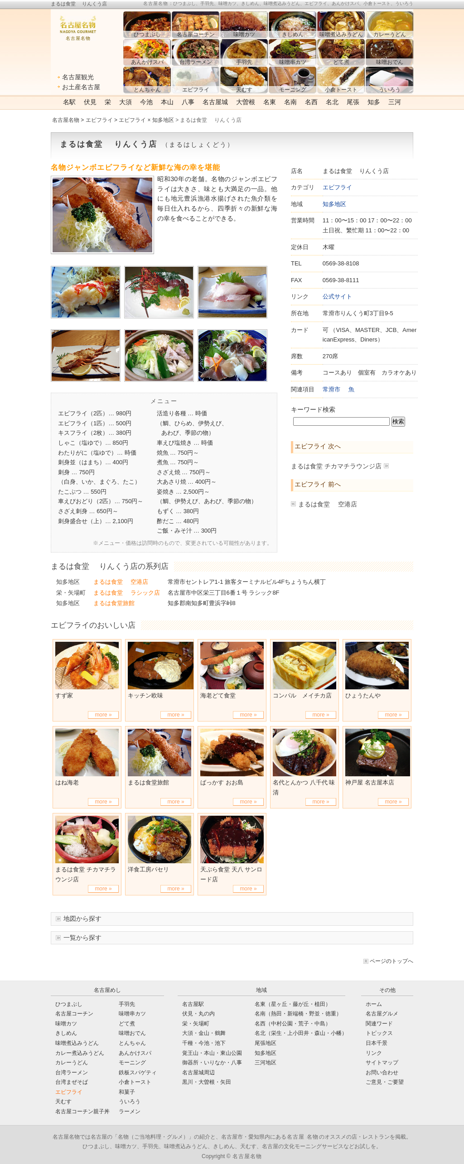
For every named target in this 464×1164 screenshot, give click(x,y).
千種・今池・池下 (204, 1043)
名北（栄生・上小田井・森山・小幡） (301, 1033)
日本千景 (376, 1043)
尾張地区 (265, 1043)
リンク (374, 1053)
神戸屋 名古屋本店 (369, 782)
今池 (146, 102)
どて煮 (127, 1023)
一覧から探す (82, 937)
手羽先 (127, 1004)
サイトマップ (382, 1062)
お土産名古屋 (81, 87)
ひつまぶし (68, 1004)
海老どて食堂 (218, 695)
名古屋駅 (193, 1004)
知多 (373, 102)
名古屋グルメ (382, 1013)
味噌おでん (132, 1033)
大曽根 (245, 102)
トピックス (379, 1033)
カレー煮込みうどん (79, 1053)
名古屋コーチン (74, 1013)
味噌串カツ (132, 1013)
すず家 (64, 695)
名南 (290, 102)
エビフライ (99, 120)
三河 (394, 102)
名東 (269, 102)
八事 (188, 102)
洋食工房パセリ (148, 869)
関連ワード (379, 1023)
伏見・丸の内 (198, 1013)
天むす (63, 1101)
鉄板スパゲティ (138, 1072)
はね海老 (67, 782)
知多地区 (334, 204)
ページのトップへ (391, 961)
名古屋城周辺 (198, 1072)
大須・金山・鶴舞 (204, 1033)
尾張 (353, 102)
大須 (125, 102)
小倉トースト (135, 1082)
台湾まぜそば (71, 1082)
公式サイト (337, 296)
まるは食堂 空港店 (327, 504)
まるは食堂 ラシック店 (126, 592)
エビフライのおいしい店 (93, 625)
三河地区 (265, 1062)
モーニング (132, 1062)
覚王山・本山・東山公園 (212, 1053)
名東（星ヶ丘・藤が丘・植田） (293, 1004)
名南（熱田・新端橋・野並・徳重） (298, 1013)
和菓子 (127, 1092)
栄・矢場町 (71, 592)
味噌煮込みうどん (77, 1043)
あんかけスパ (135, 1053)
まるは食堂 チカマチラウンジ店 (336, 466)
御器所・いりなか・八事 (212, 1062)
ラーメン (129, 1111)
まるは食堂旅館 (114, 603)
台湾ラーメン (71, 1072)
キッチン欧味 (145, 695)
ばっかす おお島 (221, 782)
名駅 (69, 102)
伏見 (90, 102)
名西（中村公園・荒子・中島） (293, 1023)
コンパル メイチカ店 (302, 695)
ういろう (129, 1101)
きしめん (66, 1033)
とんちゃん (132, 1043)
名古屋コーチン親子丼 (82, 1111)
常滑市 (331, 389)
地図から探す (82, 918)
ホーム (374, 1004)
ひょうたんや (363, 695)
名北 (332, 102)
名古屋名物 (65, 120)
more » (103, 715)
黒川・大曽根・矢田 (206, 1082)
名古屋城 (215, 102)
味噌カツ (66, 1023)
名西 (311, 102)
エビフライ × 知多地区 (146, 120)
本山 (167, 102)
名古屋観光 (78, 77)
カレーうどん (71, 1062)
